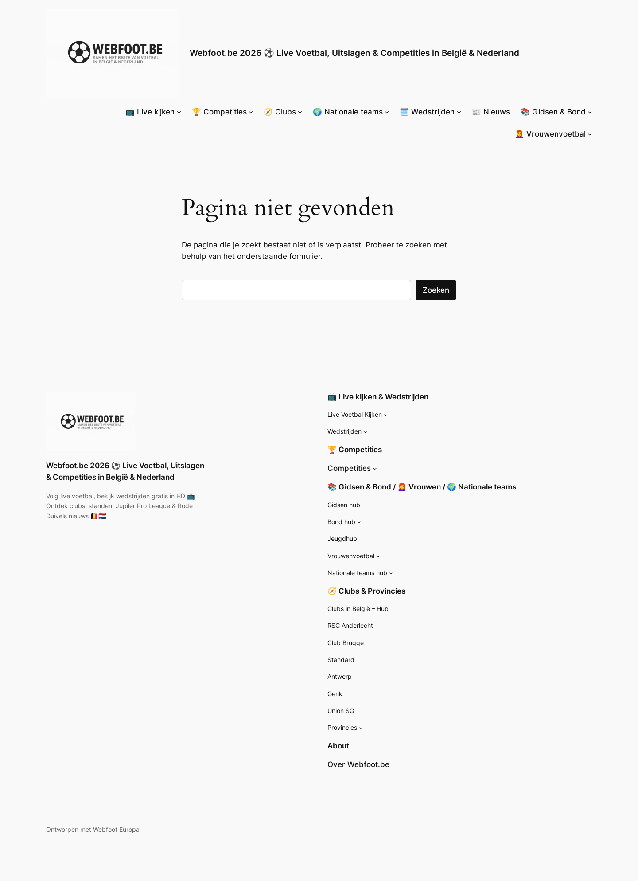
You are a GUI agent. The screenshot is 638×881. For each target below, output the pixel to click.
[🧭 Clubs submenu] (300, 112)
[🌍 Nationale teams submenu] (387, 112)
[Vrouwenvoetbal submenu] (378, 556)
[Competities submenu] (375, 468)
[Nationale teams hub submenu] (391, 573)
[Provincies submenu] (361, 728)
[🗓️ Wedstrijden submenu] (459, 112)
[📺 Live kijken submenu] (179, 112)
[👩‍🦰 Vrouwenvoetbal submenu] (589, 134)
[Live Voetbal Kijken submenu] (386, 415)
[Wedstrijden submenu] (365, 432)
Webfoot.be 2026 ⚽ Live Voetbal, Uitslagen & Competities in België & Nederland (354, 52)
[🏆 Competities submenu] (251, 112)
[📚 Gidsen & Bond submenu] (589, 112)
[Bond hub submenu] (359, 522)
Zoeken (436, 290)
